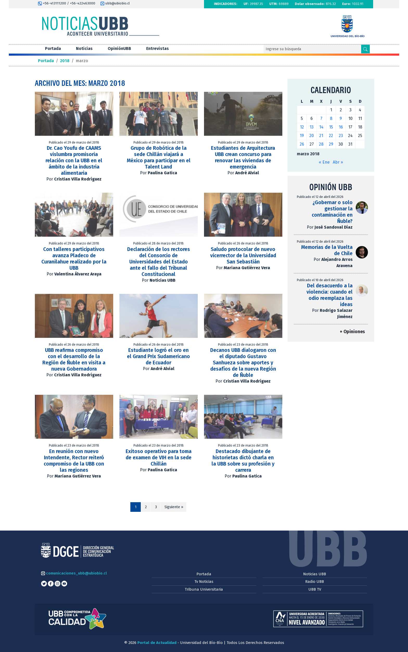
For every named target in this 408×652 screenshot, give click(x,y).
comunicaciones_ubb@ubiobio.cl (74, 573)
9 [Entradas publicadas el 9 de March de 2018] (341, 118)
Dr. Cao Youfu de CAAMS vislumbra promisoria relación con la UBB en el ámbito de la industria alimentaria (74, 160)
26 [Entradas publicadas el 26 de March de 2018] (302, 144)
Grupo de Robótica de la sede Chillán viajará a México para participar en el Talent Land (158, 157)
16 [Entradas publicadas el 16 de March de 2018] (341, 127)
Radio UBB (314, 581)
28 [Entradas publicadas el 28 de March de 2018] (321, 144)
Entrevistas (157, 48)
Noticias (84, 48)
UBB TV (314, 589)
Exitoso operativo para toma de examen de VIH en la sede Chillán (159, 457)
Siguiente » (173, 507)
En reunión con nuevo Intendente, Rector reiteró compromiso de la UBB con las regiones (74, 460)
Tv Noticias (203, 581)
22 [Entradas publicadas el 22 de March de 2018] (331, 135)
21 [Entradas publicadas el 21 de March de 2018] (321, 135)
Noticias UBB (314, 574)
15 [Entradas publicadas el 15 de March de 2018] (331, 127)
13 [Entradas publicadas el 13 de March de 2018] (312, 127)
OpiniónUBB (119, 48)
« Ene (324, 162)
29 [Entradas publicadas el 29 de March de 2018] (331, 144)
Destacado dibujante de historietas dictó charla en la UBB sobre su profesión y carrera (243, 460)
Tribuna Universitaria (204, 589)
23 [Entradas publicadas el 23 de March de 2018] (341, 135)
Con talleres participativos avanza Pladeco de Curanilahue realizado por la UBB (73, 258)
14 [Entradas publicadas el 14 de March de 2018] (321, 127)
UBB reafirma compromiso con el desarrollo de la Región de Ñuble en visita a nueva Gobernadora (73, 359)
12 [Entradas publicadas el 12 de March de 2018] (302, 127)
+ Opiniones (352, 331)
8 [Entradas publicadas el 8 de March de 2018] (331, 118)
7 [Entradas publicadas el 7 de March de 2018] (321, 118)
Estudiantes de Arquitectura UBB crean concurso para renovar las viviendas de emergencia (243, 157)
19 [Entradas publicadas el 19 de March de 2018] (302, 135)
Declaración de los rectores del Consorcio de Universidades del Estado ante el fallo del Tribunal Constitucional (158, 261)
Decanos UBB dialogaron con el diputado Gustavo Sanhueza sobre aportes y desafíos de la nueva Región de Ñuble (243, 362)
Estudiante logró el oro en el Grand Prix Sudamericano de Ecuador (158, 356)
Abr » (338, 162)
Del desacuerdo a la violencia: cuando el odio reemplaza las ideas (330, 295)
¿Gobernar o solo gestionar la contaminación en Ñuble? (332, 211)
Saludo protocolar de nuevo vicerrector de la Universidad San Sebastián (243, 255)
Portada (53, 48)
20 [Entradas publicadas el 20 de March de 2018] (311, 135)
